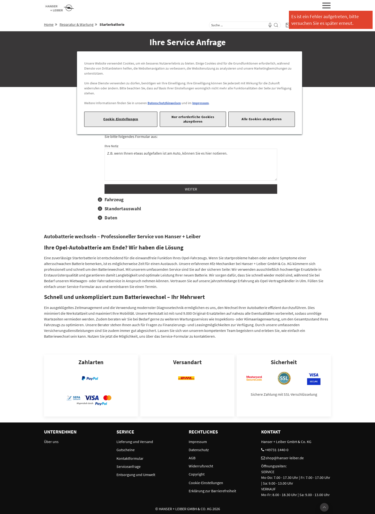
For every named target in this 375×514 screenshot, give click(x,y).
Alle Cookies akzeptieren (262, 119)
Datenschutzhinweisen (164, 103)
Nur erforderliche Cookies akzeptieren (192, 119)
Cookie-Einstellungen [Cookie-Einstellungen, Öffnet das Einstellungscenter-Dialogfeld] (120, 119)
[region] (189, 92)
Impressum (200, 103)
